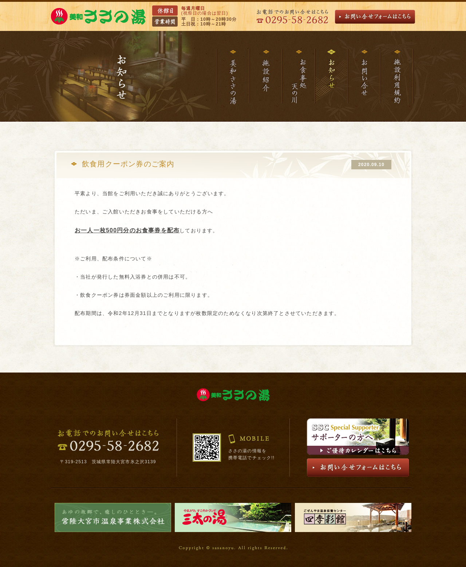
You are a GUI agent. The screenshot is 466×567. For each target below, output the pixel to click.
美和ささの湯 (232, 76)
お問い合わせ (363, 76)
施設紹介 (265, 76)
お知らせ (331, 76)
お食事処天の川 (298, 76)
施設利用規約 (397, 76)
